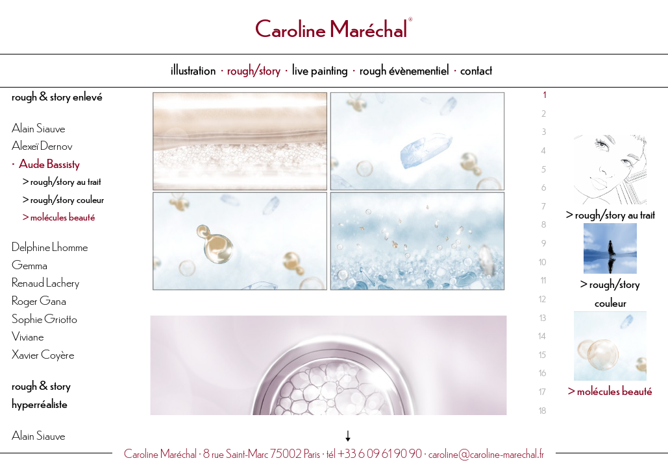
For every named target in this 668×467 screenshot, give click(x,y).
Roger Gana (39, 299)
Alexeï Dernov (42, 144)
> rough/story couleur (63, 198)
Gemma (29, 264)
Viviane (27, 335)
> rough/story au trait (62, 180)
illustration (193, 69)
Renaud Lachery (45, 281)
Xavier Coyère (43, 353)
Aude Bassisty (49, 162)
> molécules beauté (59, 216)
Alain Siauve (38, 127)
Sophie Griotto (44, 317)
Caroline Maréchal (331, 27)
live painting (320, 69)
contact (476, 69)
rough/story (253, 69)
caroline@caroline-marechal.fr (486, 453)
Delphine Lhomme (50, 245)
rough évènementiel (404, 69)
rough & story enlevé (57, 95)
